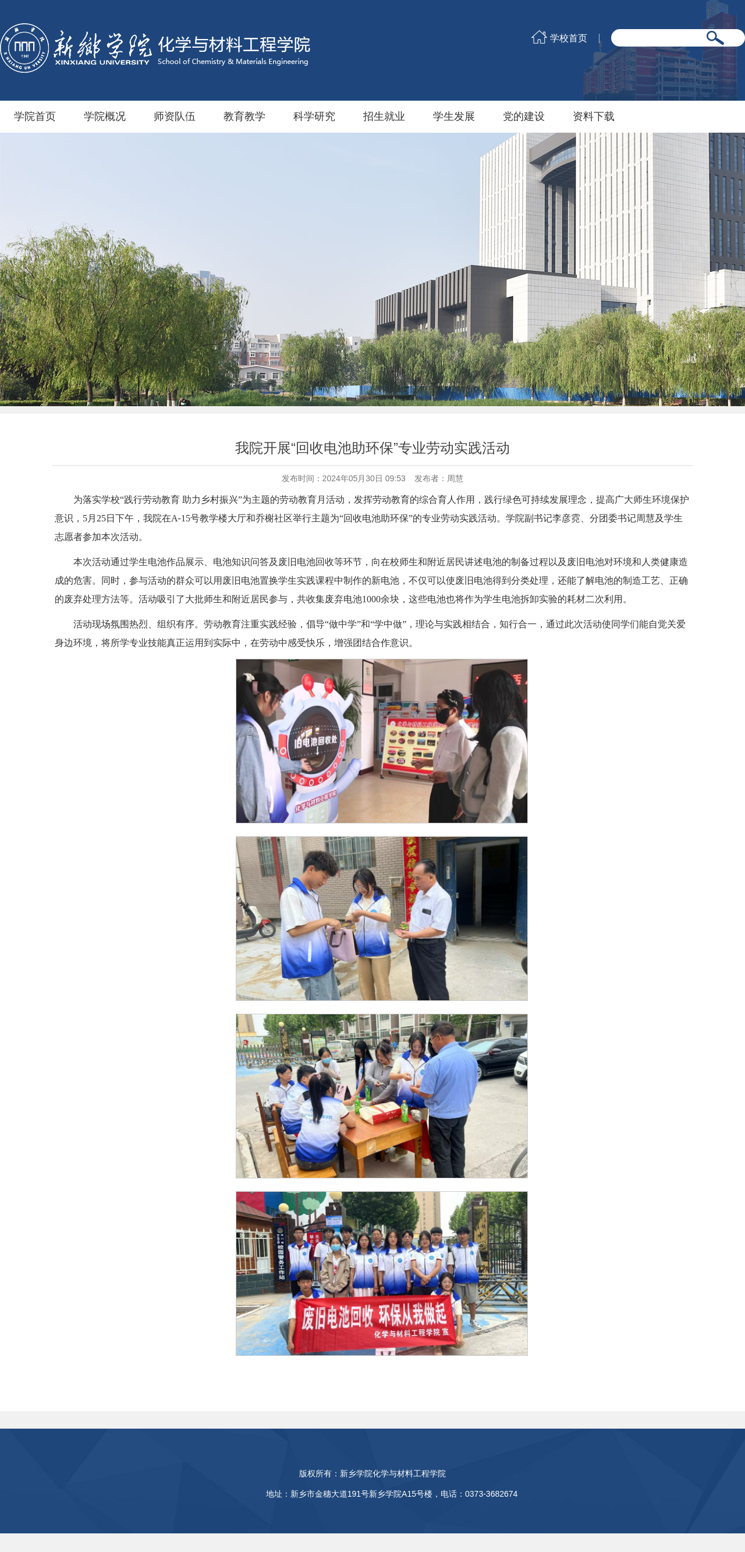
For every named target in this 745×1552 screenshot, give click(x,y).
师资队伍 (175, 116)
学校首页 (568, 38)
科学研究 (314, 116)
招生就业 (384, 116)
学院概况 (105, 116)
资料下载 (594, 116)
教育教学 (244, 116)
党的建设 (524, 116)
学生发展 (454, 116)
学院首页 (35, 116)
